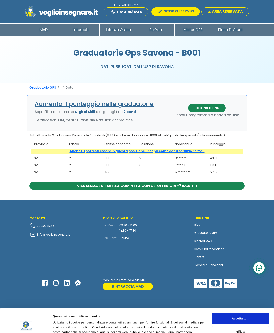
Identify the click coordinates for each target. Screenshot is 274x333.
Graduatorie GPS (42, 87)
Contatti (200, 257)
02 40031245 (45, 226)
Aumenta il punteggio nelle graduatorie (94, 104)
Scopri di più (206, 107)
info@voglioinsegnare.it (53, 234)
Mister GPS (193, 29)
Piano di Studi (230, 29)
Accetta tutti (240, 295)
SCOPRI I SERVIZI (176, 11)
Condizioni (215, 265)
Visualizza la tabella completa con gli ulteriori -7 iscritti (137, 185)
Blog (197, 225)
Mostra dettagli (63, 325)
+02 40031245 (126, 11)
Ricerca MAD (203, 241)
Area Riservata (225, 11)
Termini (199, 265)
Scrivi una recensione (209, 249)
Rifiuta (240, 308)
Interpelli (80, 29)
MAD (44, 29)
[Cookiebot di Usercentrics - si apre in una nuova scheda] (26, 325)
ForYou (156, 29)
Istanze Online (118, 29)
